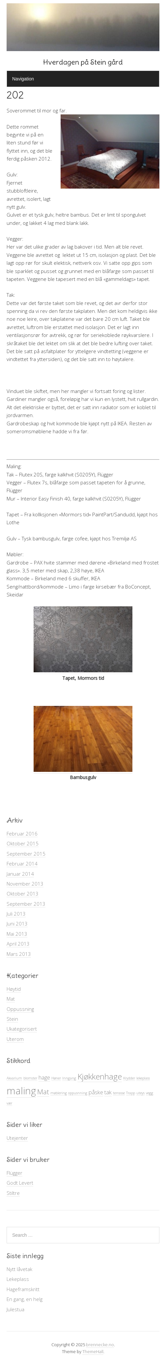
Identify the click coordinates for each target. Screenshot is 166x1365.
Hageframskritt (23, 1289)
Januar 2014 (20, 873)
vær (9, 1103)
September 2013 (26, 903)
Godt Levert (20, 1182)
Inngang (69, 1078)
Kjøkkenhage (99, 1076)
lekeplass (143, 1078)
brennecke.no (100, 1345)
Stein (12, 1019)
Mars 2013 (19, 954)
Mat (11, 998)
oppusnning (77, 1093)
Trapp (130, 1093)
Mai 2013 (17, 933)
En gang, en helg (24, 1299)
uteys (140, 1093)
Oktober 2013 (23, 893)
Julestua (15, 1309)
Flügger (14, 1172)
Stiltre (13, 1193)
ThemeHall (92, 1351)
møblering (58, 1093)
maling (21, 1090)
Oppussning (20, 1009)
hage (44, 1077)
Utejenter (17, 1138)
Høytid (14, 989)
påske (96, 1092)
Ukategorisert (22, 1028)
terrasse (119, 1093)
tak (108, 1092)
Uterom (15, 1039)
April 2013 (18, 943)
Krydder (129, 1078)
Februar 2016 (22, 833)
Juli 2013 (16, 913)
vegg (149, 1093)
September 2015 (26, 853)
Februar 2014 (22, 863)
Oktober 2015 (23, 843)
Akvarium (14, 1078)
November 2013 (25, 883)
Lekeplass (18, 1279)
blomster (30, 1078)
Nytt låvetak (19, 1269)
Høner (56, 1078)
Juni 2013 (17, 923)
